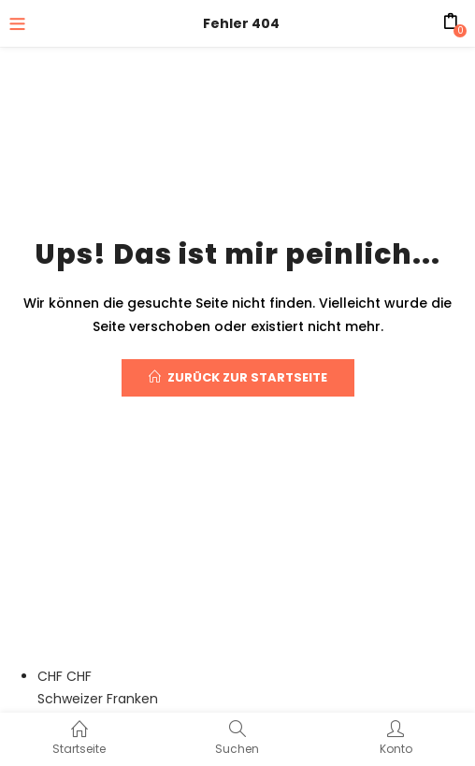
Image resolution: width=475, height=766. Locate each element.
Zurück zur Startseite (238, 377)
